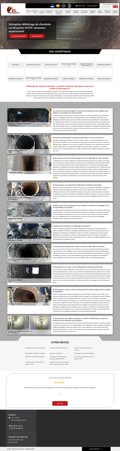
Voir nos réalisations (18, 36)
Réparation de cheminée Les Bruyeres (35, 348)
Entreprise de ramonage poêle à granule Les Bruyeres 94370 (58, 358)
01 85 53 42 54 (80, 6)
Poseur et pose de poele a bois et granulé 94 (59, 12)
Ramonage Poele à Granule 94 (49, 11)
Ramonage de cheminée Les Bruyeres (84, 353)
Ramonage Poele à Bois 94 (35, 11)
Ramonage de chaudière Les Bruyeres (35, 353)
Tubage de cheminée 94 (99, 11)
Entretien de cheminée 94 (115, 11)
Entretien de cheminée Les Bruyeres (34, 356)
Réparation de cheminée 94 (108, 11)
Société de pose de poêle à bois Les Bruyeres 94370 (34, 363)
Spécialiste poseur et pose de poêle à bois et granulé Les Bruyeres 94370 (59, 363)
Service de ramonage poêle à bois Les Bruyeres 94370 (84, 358)
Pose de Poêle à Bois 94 (42, 12)
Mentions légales (29, 449)
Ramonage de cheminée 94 (68, 11)
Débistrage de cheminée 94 (93, 11)
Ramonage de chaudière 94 (76, 11)
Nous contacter (37, 36)
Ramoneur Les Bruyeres (56, 353)
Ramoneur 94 (28, 11)
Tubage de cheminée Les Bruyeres (59, 348)
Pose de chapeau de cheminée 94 (84, 11)
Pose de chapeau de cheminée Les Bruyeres (83, 349)
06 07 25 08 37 (92, 6)
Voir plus (60, 403)
